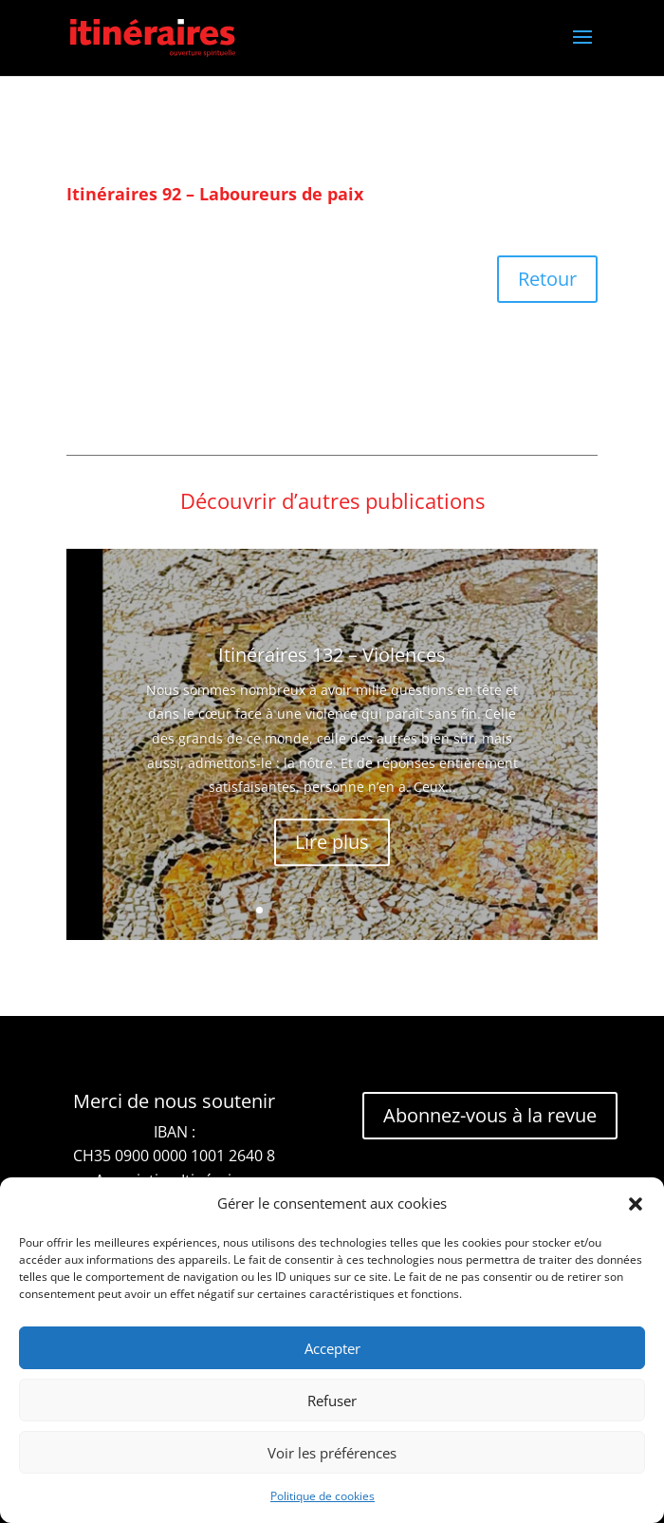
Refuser (332, 1400)
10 (404, 910)
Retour (547, 278)
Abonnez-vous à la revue (490, 1115)
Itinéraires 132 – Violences (332, 688)
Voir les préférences (332, 1452)
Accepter (332, 1348)
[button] (635, 1203)
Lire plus (332, 875)
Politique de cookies (322, 1496)
